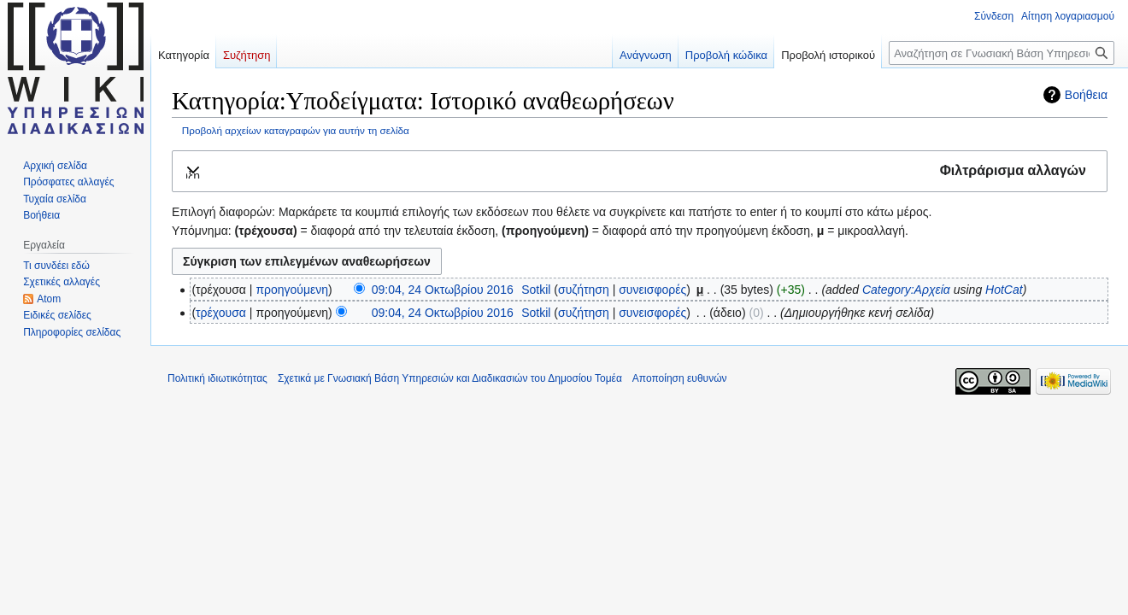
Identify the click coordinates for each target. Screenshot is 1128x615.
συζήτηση (583, 289)
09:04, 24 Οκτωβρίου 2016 (443, 289)
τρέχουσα (221, 312)
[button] (639, 171)
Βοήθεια (1086, 95)
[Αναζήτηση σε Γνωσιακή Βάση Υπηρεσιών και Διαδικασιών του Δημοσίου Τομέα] (1001, 53)
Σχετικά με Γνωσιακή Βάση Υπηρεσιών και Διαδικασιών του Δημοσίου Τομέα (450, 378)
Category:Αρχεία (906, 289)
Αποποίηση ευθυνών (679, 378)
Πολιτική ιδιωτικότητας (217, 378)
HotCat (1004, 289)
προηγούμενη (292, 289)
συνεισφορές (652, 289)
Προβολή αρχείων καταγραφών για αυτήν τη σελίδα (295, 130)
